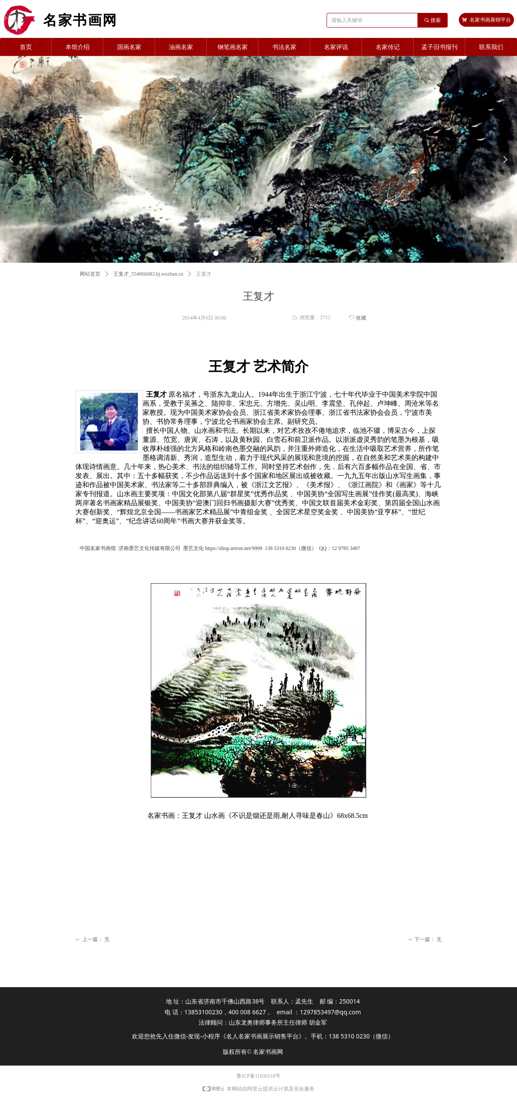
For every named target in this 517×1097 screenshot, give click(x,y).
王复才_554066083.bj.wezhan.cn (148, 274)
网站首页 (90, 274)
